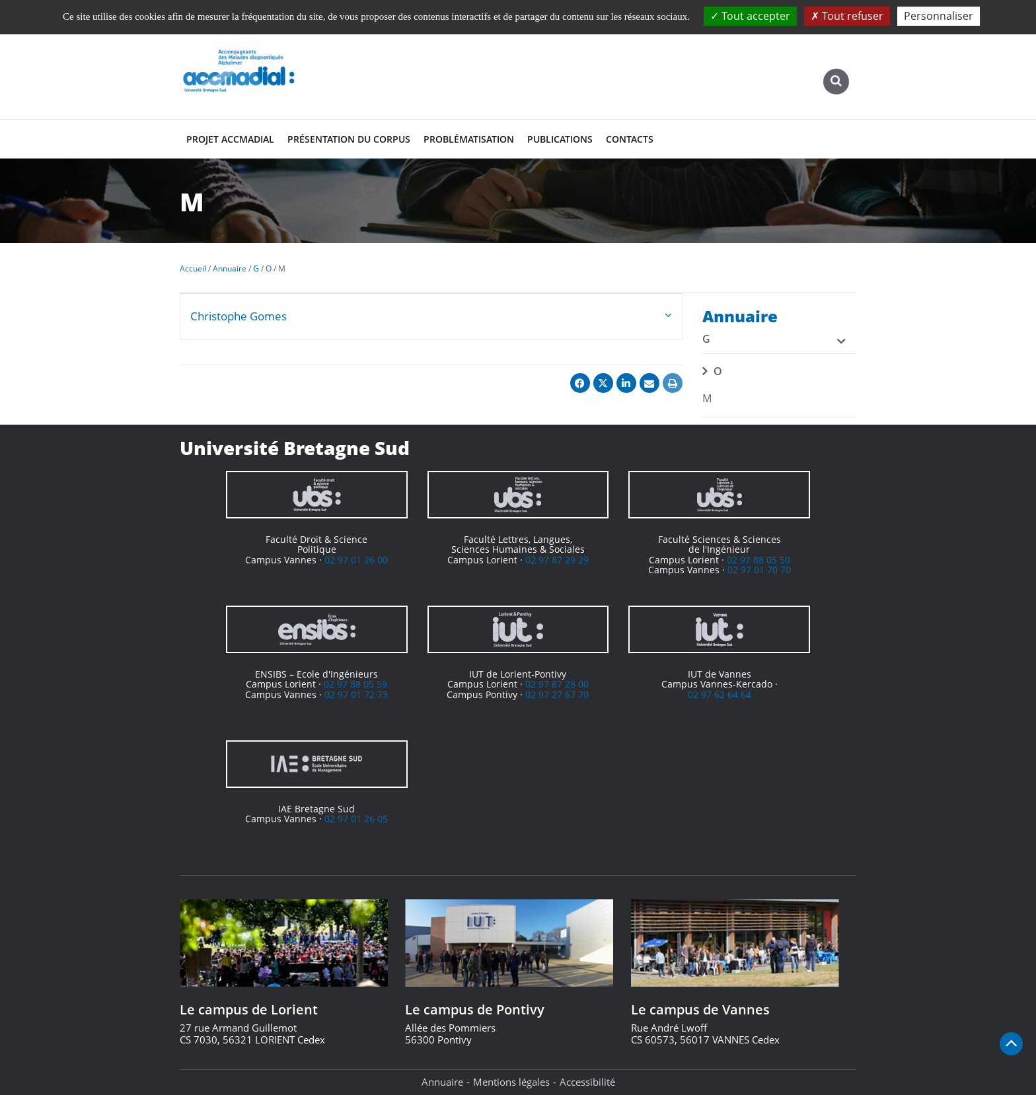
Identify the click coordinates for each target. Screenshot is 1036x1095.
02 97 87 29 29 (557, 560)
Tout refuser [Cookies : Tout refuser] (847, 16)
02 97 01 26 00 (356, 560)
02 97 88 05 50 (758, 560)
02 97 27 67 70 (557, 694)
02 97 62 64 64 (719, 694)
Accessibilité (587, 1081)
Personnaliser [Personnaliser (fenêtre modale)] (938, 16)
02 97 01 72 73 (356, 694)
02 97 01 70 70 (759, 570)
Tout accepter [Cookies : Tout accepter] (750, 16)
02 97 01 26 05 (356, 819)
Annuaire (442, 1081)
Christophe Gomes (238, 316)
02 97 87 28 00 (557, 684)
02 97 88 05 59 (355, 684)
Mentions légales (511, 1081)
